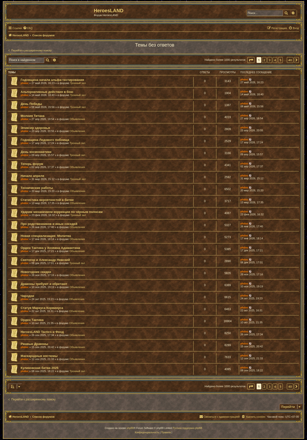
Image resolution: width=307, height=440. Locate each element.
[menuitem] (28, 28)
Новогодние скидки (36, 272)
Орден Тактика (32, 320)
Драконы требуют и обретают (44, 284)
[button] (250, 60)
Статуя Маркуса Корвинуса (42, 308)
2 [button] (264, 60)
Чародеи (27, 296)
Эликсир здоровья (35, 128)
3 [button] (270, 60)
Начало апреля (32, 176)
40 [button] (290, 60)
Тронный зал (78, 83)
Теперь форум (32, 164)
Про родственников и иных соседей (49, 224)
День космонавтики (36, 152)
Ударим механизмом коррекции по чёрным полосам (62, 212)
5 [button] (280, 60)
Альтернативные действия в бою (47, 92)
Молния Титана (32, 116)
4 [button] (275, 60)
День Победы (31, 104)
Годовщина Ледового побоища (45, 140)
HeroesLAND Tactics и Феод (42, 332)
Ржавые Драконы (34, 344)
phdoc (25, 83)
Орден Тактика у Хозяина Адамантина (50, 248)
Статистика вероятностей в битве (47, 200)
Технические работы (37, 188)
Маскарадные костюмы (39, 356)
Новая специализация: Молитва (46, 236)
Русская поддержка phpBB (187, 428)
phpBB (130, 428)
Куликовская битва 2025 (40, 368)
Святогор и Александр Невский (45, 260)
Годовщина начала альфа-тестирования (52, 80)
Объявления (77, 119)
